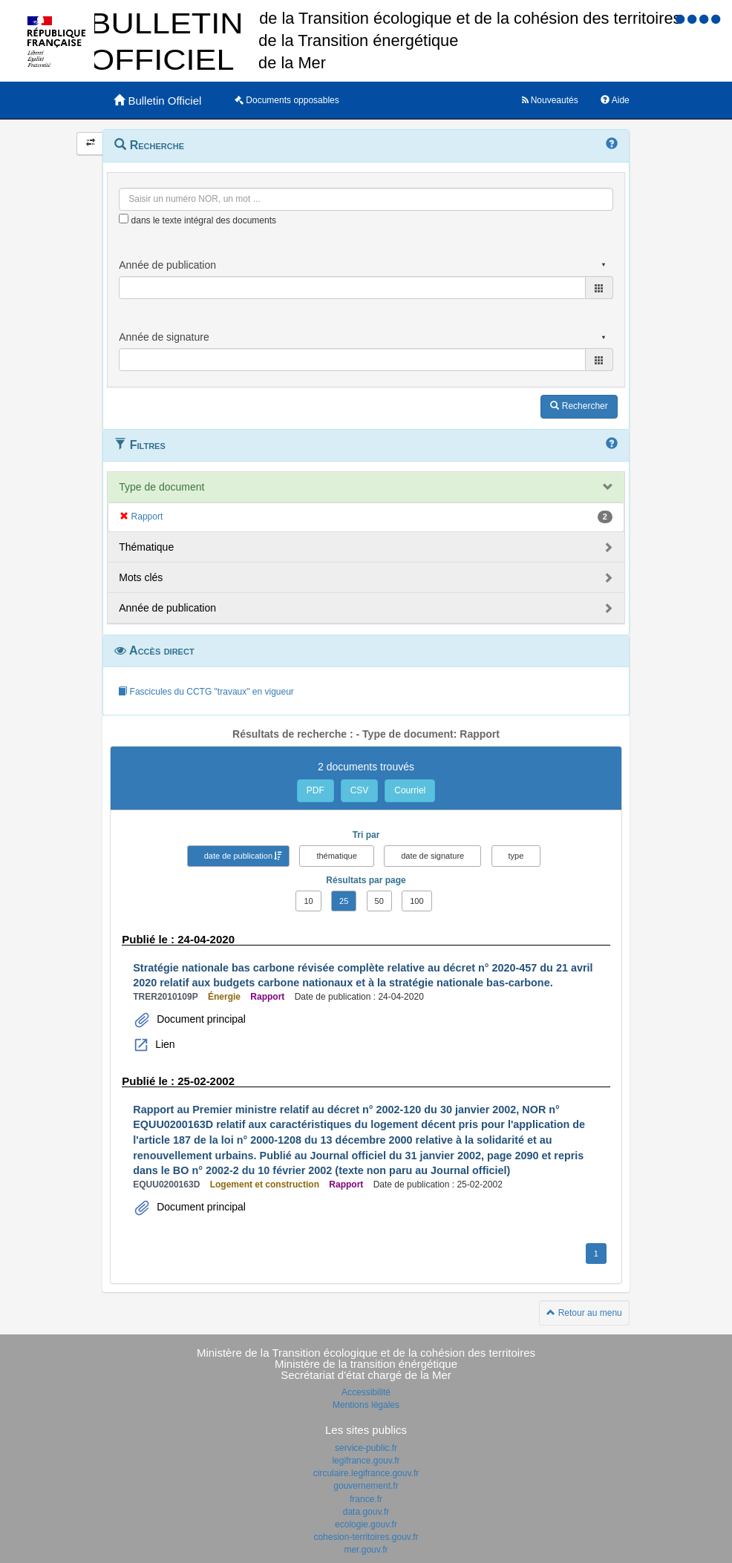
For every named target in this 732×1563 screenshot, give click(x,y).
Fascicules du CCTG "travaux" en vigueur (206, 692)
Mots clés (141, 577)
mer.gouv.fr (366, 1549)
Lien (163, 1044)
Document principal (200, 1019)
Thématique (146, 547)
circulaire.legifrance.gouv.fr (366, 1473)
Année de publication (167, 608)
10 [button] (308, 901)
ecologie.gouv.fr (366, 1524)
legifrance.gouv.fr (365, 1460)
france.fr (366, 1499)
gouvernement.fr (365, 1486)
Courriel (409, 790)
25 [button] (343, 901)
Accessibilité (366, 1392)
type (516, 855)
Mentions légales (366, 1405)
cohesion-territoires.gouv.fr (365, 1537)
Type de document (161, 487)
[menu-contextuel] (123, 218)
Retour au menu (583, 1313)
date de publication (238, 855)
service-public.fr (366, 1448)
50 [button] (379, 901)
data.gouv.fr (366, 1512)
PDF (315, 790)
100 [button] (416, 901)
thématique (336, 855)
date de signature (432, 855)
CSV (359, 790)
